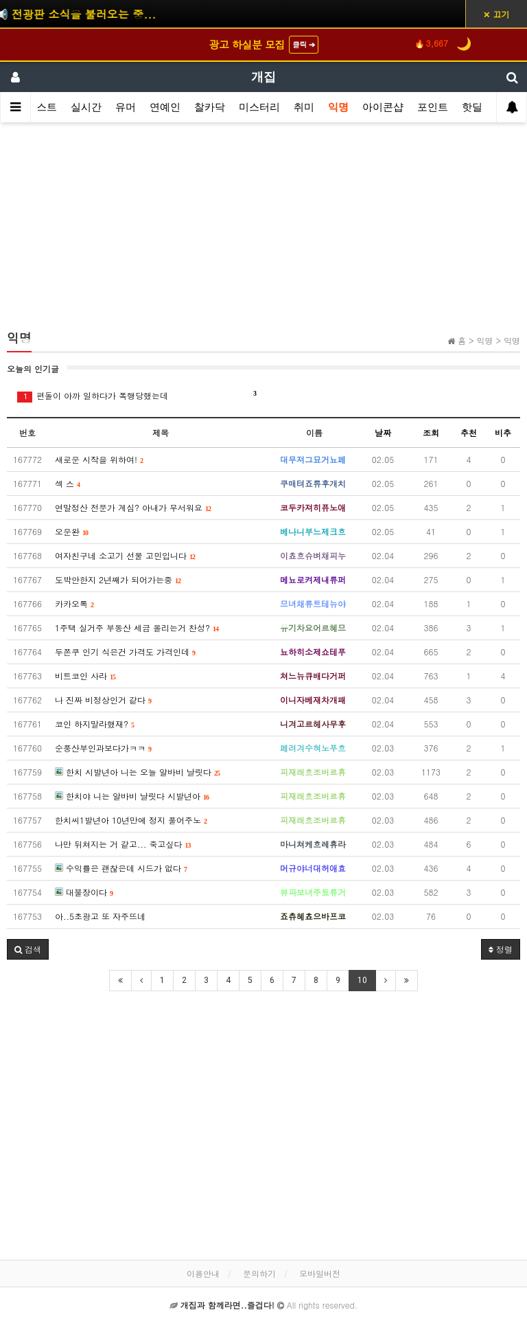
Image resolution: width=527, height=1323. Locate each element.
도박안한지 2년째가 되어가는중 (118, 579)
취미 (304, 107)
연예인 (165, 107)
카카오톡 (74, 603)
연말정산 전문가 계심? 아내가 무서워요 (133, 507)
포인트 (432, 107)
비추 (503, 432)
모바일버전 (319, 1273)
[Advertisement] (263, 232)
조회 (431, 432)
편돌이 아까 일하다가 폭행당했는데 (137, 395)
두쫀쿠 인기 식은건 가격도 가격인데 (125, 651)
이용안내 (203, 1273)
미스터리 (259, 107)
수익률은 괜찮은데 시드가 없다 (121, 868)
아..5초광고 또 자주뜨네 (100, 916)
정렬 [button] (501, 949)
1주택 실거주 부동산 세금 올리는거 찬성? (137, 627)
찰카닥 (209, 107)
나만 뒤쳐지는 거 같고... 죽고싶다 (123, 844)
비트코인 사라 (85, 675)
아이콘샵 (382, 107)
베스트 (41, 107)
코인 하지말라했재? (94, 724)
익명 (338, 107)
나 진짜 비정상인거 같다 (103, 699)
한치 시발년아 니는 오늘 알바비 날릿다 (137, 772)
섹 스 (67, 483)
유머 (125, 107)
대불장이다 (84, 892)
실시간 (86, 107)
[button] (28, 949)
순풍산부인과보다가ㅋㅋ (103, 748)
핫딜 (472, 107)
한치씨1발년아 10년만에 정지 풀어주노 (131, 820)
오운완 (72, 531)
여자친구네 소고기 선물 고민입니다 (125, 555)
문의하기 (259, 1273)
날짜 (383, 432)
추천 (468, 432)
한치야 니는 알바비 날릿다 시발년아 (132, 796)
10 (362, 980)
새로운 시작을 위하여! (99, 459)
